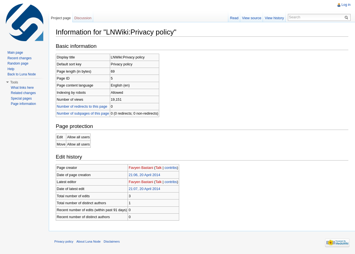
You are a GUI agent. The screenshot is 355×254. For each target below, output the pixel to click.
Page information (23, 104)
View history (274, 18)
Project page (61, 18)
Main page (15, 53)
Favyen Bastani (141, 168)
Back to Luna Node (21, 74)
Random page (17, 63)
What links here (22, 88)
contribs (170, 168)
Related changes (23, 93)
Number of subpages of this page (83, 113)
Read (234, 18)
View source (251, 18)
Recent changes (19, 58)
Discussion (83, 18)
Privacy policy (63, 241)
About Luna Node (89, 241)
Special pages (21, 98)
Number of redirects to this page (82, 106)
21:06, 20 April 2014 (144, 175)
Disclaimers (112, 241)
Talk (158, 168)
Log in (346, 5)
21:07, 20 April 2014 (144, 189)
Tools (14, 82)
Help (10, 69)
